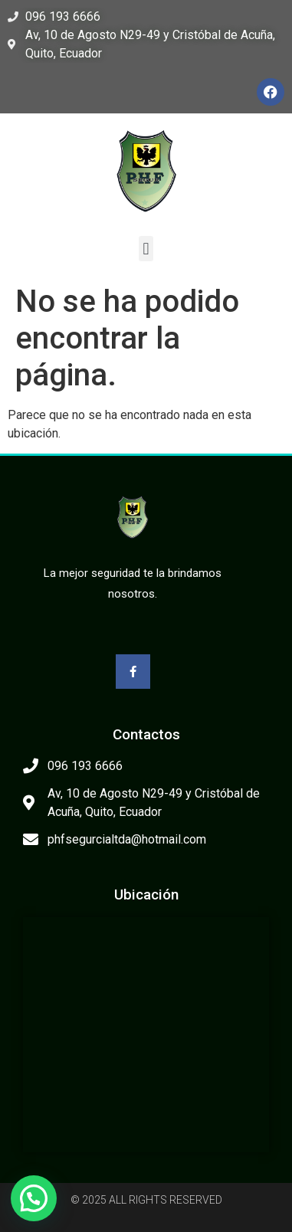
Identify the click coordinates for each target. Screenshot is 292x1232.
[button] (146, 248)
